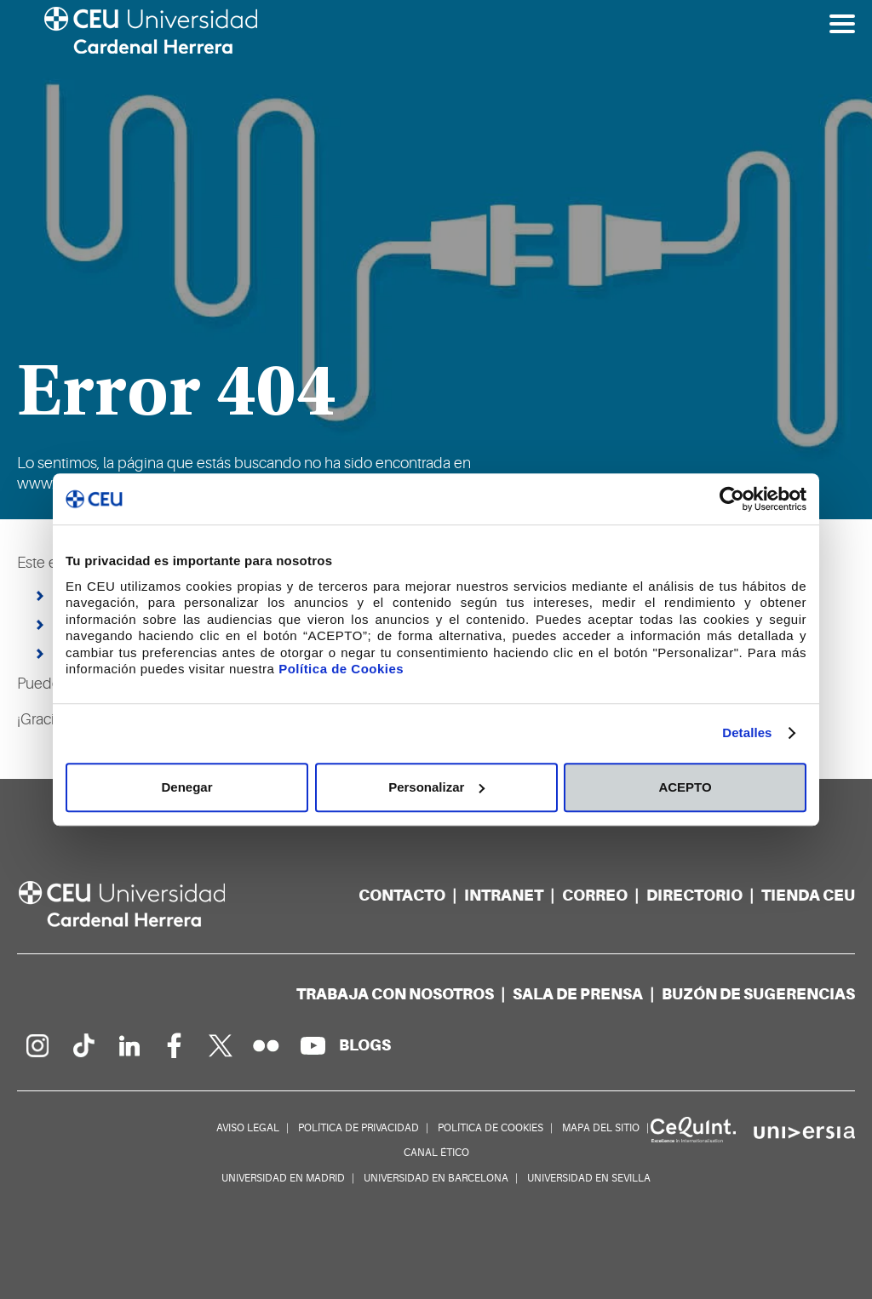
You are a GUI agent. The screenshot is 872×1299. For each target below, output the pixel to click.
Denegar (186, 787)
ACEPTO (684, 787)
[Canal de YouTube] (312, 1045)
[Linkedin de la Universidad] (128, 1045)
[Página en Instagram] (36, 1045)
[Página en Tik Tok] (82, 1045)
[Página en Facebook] (174, 1045)
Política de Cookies (341, 668)
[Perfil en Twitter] (220, 1045)
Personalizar (436, 787)
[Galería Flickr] (266, 1045)
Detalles (747, 732)
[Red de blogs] (365, 1045)
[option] (436, 259)
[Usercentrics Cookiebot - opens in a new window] (731, 499)
